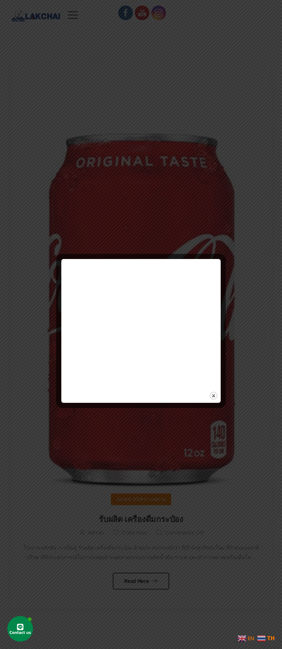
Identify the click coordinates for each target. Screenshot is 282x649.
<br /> (141, 319)
